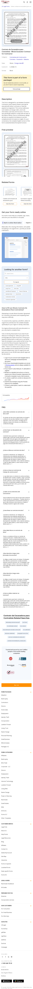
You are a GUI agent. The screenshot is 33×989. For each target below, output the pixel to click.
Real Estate (4, 800)
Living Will (19, 285)
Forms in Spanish (6, 864)
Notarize (3, 896)
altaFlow (3, 940)
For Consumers (5, 909)
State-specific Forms (7, 871)
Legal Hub (4, 827)
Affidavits (3, 755)
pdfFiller (3, 932)
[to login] (27, 2)
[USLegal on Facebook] (5, 957)
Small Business (5, 739)
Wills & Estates (5, 743)
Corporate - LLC (5, 766)
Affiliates (3, 845)
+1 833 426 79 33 (6, 963)
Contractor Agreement (10, 299)
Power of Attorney (23, 291)
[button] (30, 2)
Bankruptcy (4, 699)
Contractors (4, 702)
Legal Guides (16, 880)
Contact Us (4, 849)
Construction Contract (10, 296)
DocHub (3, 943)
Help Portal (4, 834)
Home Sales (4, 710)
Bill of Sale (4, 763)
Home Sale (16, 288)
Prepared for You (16, 893)
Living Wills (4, 789)
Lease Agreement (9, 285)
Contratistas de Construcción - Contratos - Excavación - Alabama (19, 58)
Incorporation (5, 721)
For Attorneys (5, 916)
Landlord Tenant (6, 724)
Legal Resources (6, 838)
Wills (2, 807)
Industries (4, 860)
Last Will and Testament (11, 291)
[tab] (12, 223)
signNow (3, 936)
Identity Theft (5, 717)
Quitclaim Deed (9, 294)
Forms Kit (4, 875)
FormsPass (4, 929)
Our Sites (16, 922)
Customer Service (16, 824)
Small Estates (5, 803)
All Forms (3, 811)
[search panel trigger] (24, 2)
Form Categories (16, 752)
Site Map (3, 856)
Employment (4, 713)
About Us (4, 830)
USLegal (3, 925)
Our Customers (16, 905)
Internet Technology (7, 781)
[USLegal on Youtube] (11, 957)
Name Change (5, 732)
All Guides (4, 887)
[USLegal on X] (2, 957)
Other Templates (6, 818)
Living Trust (8, 288)
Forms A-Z (4, 814)
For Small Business (6, 912)
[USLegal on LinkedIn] (8, 957)
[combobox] (16, 273)
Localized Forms (5, 867)
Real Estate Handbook (7, 884)
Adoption (3, 695)
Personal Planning (6, 735)
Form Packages (16, 692)
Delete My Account (6, 853)
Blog (2, 842)
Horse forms (18, 294)
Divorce (3, 706)
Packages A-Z (5, 746)
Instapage (4, 947)
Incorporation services (7, 900)
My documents (10, 365)
